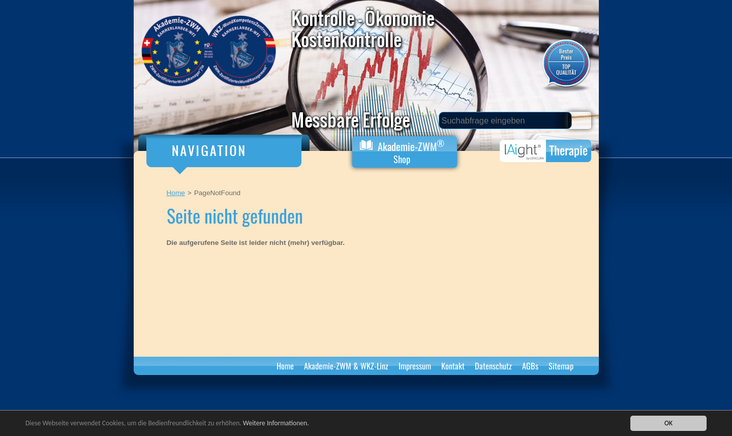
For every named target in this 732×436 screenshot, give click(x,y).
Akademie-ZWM (402, 151)
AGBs (530, 366)
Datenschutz (493, 366)
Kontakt (453, 366)
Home (176, 193)
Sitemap (560, 366)
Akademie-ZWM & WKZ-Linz (346, 366)
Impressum (415, 366)
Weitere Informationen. (276, 423)
